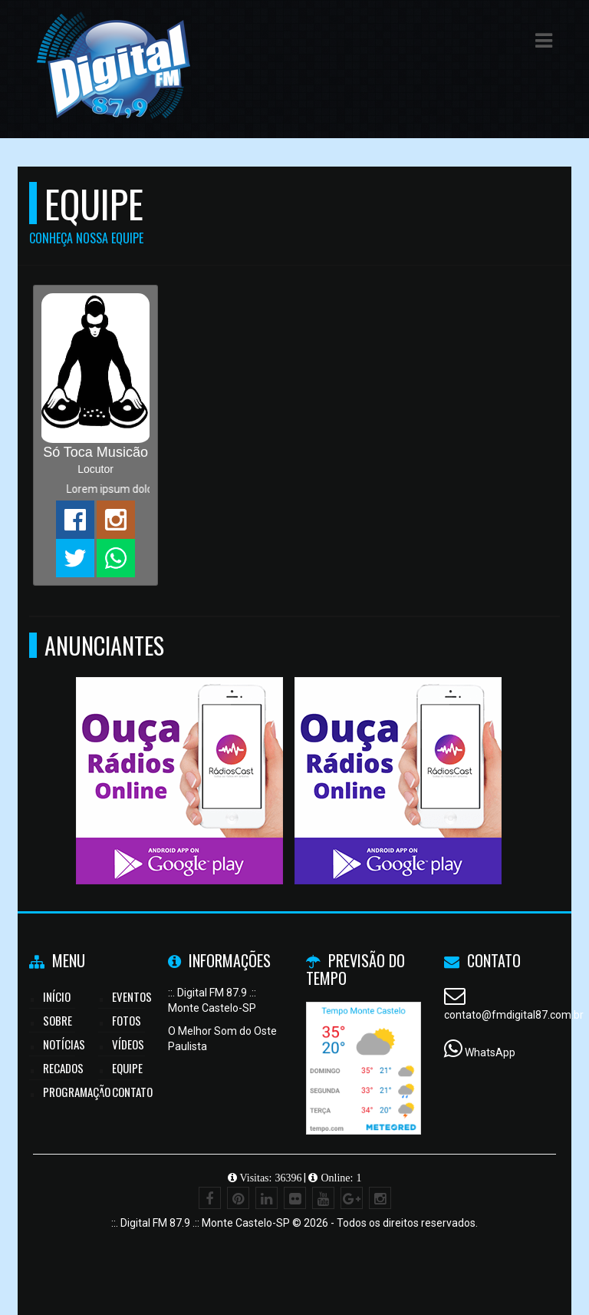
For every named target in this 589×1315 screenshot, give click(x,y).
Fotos (126, 1020)
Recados (63, 1067)
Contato (132, 1091)
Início (57, 996)
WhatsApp (490, 1052)
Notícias (64, 1044)
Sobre (57, 1020)
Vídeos (128, 1044)
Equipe (127, 1067)
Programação (76, 1091)
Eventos (132, 996)
